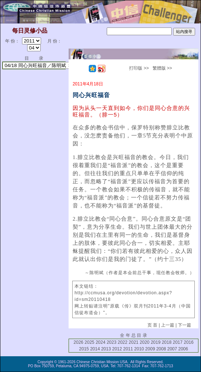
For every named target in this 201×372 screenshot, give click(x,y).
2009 (150, 348)
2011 (128, 348)
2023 (112, 342)
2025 (90, 342)
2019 (156, 342)
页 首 (152, 325)
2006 (183, 348)
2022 (123, 342)
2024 (101, 342)
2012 (117, 348)
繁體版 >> (162, 68)
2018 (167, 342)
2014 (95, 348)
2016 (189, 342)
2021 (134, 342)
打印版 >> (139, 68)
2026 (79, 342)
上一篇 (167, 325)
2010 (139, 348)
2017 (178, 342)
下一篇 (184, 325)
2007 (172, 348)
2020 (145, 342)
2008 (161, 348)
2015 (84, 348)
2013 (106, 348)
